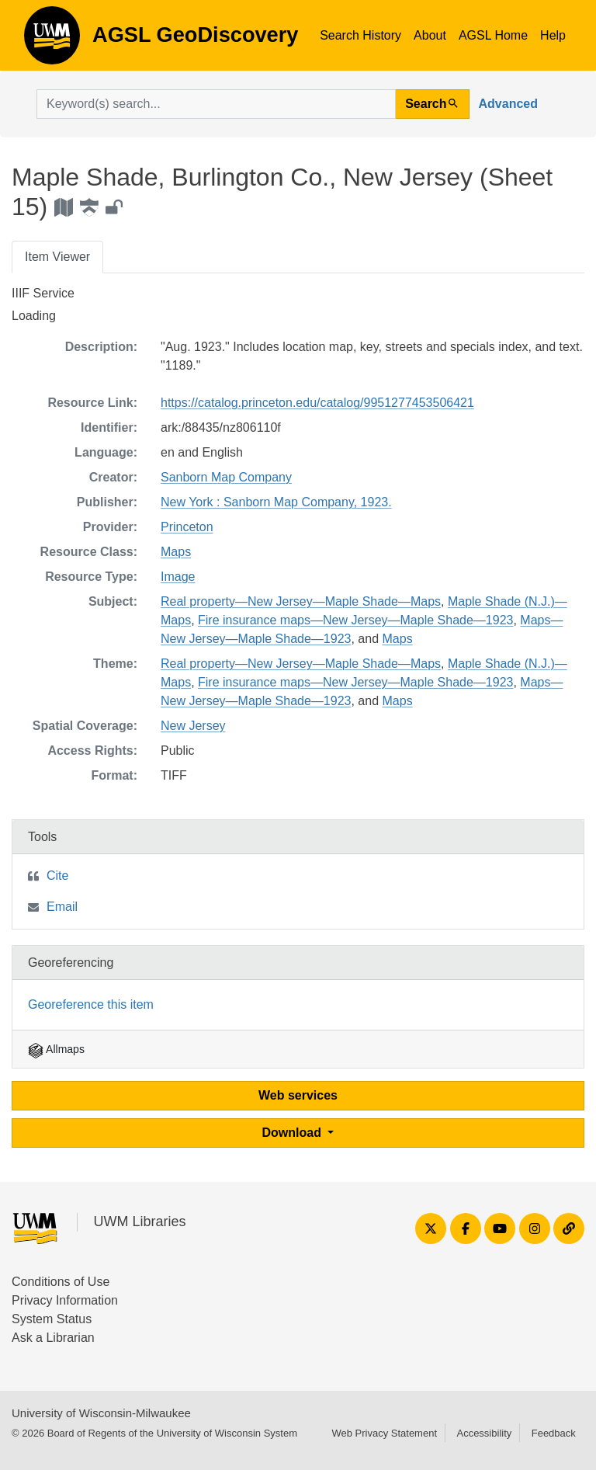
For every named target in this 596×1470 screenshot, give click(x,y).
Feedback (554, 1433)
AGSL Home (493, 35)
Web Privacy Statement (384, 1433)
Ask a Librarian (53, 1337)
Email (62, 906)
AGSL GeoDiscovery (52, 40)
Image (178, 576)
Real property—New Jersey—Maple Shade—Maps (301, 601)
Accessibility (483, 1433)
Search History (360, 35)
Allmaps (56, 1049)
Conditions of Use (60, 1281)
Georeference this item (91, 1004)
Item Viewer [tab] (57, 256)
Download (293, 1132)
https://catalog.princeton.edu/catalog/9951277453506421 (317, 402)
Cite (57, 875)
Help (553, 35)
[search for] (216, 104)
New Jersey (193, 725)
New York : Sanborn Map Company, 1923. (276, 502)
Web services (298, 1095)
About (430, 35)
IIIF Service (43, 293)
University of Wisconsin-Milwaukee (101, 1413)
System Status (52, 1319)
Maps (176, 551)
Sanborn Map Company (226, 477)
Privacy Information (65, 1300)
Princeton (187, 526)
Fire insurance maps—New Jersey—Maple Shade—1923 (355, 620)
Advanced (508, 103)
